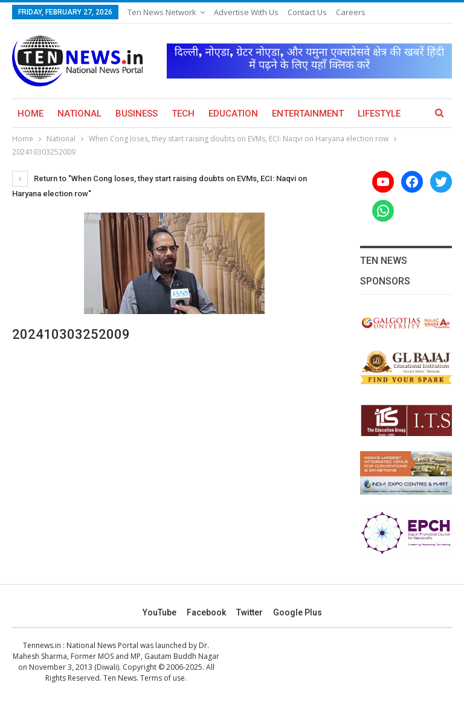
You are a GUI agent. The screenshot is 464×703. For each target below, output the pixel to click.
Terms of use (162, 678)
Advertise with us (246, 12)
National (79, 113)
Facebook (206, 612)
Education (233, 113)
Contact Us (307, 12)
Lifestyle (379, 113)
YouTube (159, 612)
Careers (351, 12)
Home (31, 113)
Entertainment (308, 113)
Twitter (249, 612)
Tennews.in (42, 645)
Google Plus (297, 612)
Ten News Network (161, 12)
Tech (183, 113)
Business (136, 113)
